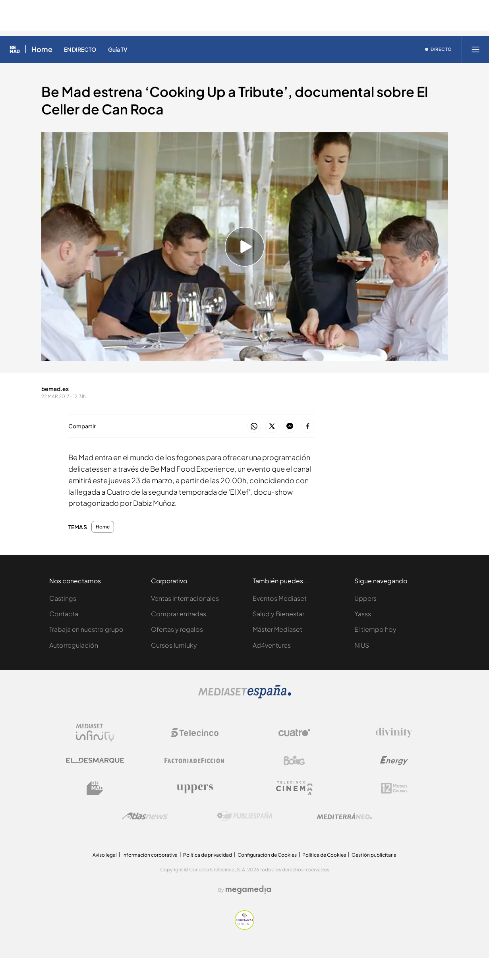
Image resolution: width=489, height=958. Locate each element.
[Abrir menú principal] (475, 49)
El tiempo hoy (375, 629)
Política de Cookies (324, 855)
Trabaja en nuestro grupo (86, 629)
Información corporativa (150, 855)
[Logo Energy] (394, 760)
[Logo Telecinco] (194, 733)
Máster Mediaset (277, 629)
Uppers (365, 598)
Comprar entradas (178, 614)
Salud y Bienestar (278, 614)
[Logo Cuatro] (294, 733)
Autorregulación (73, 645)
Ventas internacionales (185, 598)
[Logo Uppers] (194, 788)
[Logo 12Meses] (394, 788)
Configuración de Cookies (267, 855)
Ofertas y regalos (177, 629)
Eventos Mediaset (280, 598)
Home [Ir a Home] (41, 49)
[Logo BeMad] (95, 788)
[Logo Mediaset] (244, 696)
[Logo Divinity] (394, 733)
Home (103, 526)
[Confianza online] (244, 927)
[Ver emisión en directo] (438, 49)
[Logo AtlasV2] (145, 816)
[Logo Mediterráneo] (344, 816)
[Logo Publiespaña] (245, 816)
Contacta (63, 614)
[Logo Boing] (294, 760)
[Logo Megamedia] (248, 889)
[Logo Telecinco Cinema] (294, 788)
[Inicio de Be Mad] (15, 49)
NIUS (361, 645)
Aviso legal (105, 855)
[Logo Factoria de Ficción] (194, 760)
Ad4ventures (272, 645)
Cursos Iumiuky (174, 645)
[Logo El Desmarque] (95, 760)
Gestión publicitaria (374, 855)
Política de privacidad (207, 855)
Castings (62, 598)
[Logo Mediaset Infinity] (95, 733)
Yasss (362, 614)
